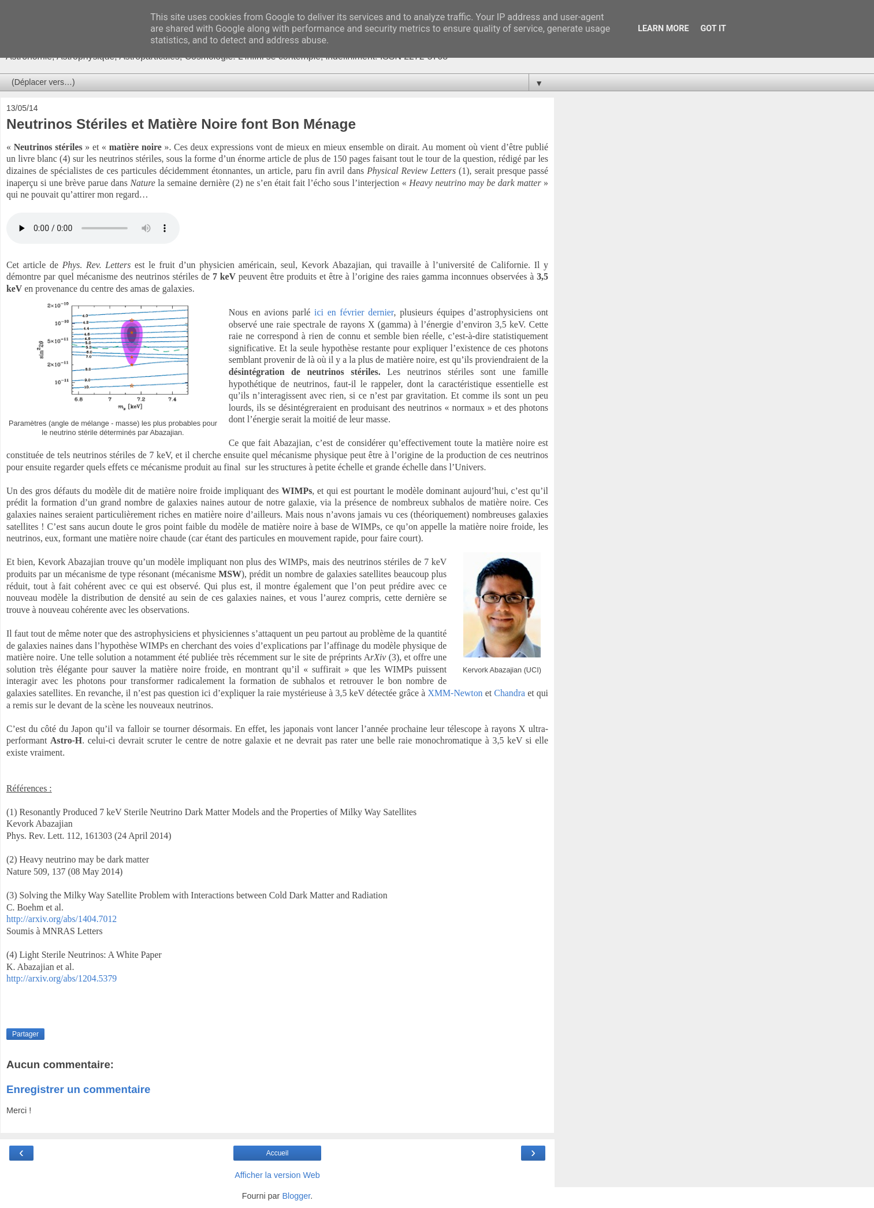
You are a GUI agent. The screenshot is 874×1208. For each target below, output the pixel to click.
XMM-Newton (455, 693)
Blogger (296, 1195)
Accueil (277, 1153)
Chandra (510, 693)
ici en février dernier (353, 312)
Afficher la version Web (277, 1175)
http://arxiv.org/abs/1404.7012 (61, 919)
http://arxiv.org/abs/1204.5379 (61, 978)
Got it (713, 29)
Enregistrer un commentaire (78, 1089)
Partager (25, 1034)
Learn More (663, 29)
